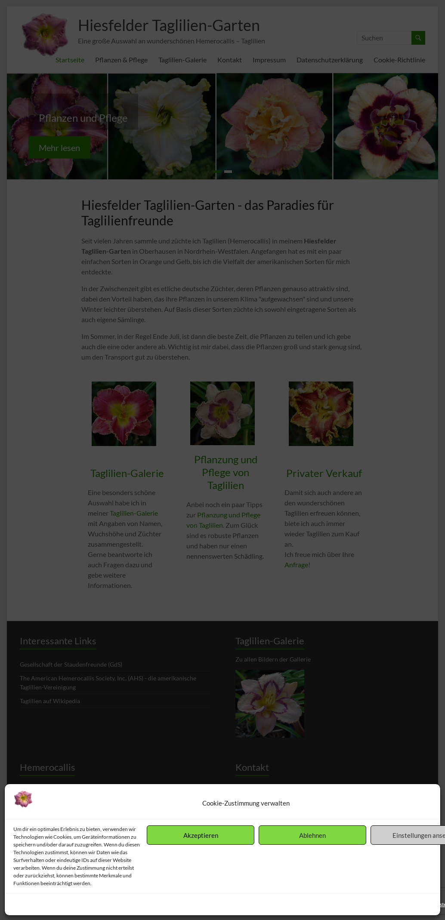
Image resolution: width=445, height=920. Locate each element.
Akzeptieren (200, 835)
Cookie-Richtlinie (33, 904)
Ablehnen (312, 835)
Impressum (124, 904)
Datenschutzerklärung (82, 904)
